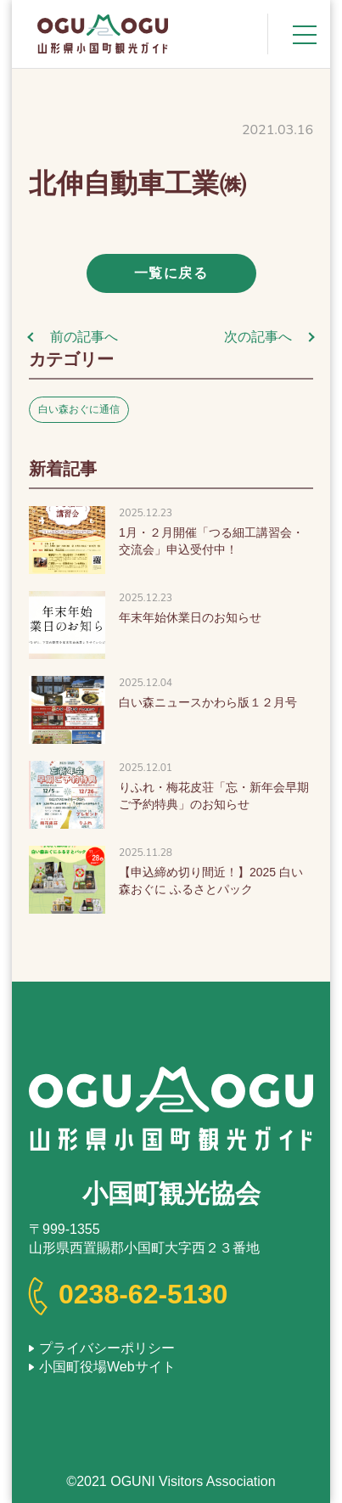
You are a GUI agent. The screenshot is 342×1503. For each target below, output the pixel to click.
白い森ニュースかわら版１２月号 (208, 702)
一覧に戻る (171, 273)
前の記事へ (84, 336)
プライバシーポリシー (107, 1348)
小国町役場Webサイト (107, 1366)
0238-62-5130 (143, 1294)
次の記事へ (258, 336)
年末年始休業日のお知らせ (190, 617)
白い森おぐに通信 (79, 409)
